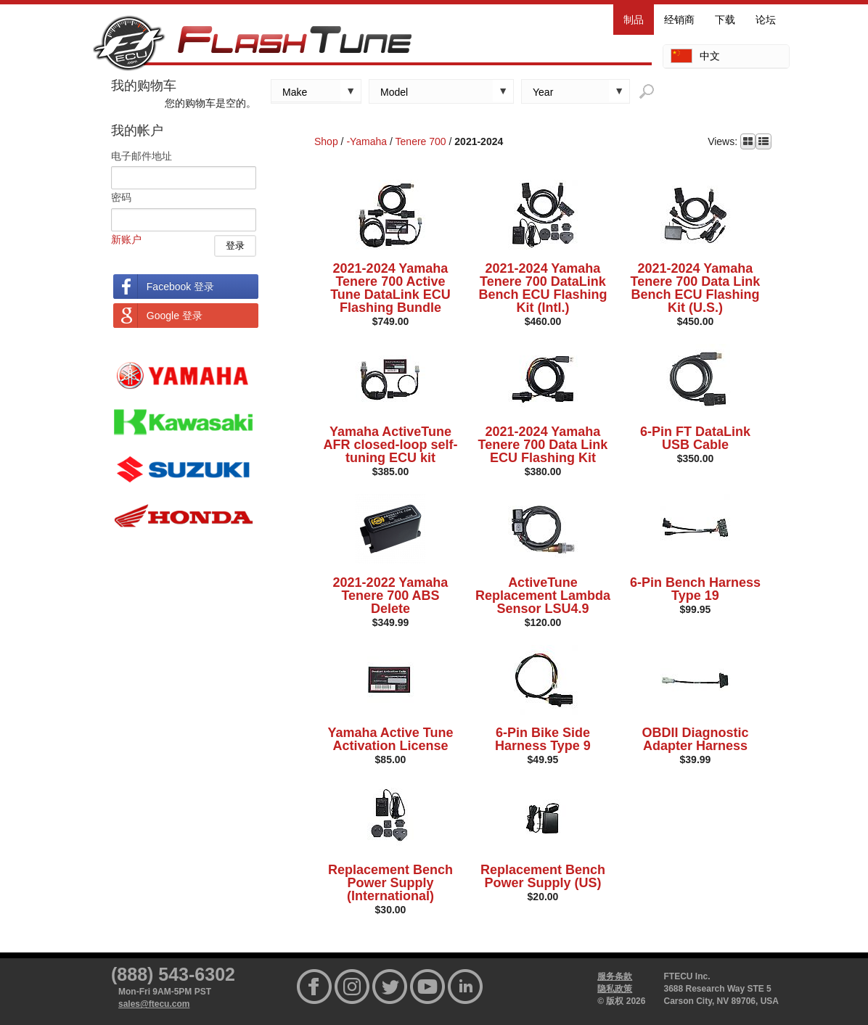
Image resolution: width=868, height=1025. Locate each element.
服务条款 (614, 976)
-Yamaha (366, 141)
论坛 (766, 19)
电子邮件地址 (141, 156)
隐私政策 (614, 989)
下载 (725, 19)
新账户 (126, 239)
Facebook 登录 (180, 286)
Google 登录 (174, 315)
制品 (633, 19)
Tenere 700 (421, 141)
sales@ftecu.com (153, 1004)
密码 (121, 197)
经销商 (679, 19)
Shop (326, 141)
